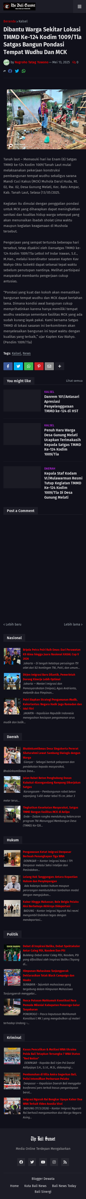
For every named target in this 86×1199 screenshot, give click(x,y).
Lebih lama (72, 624)
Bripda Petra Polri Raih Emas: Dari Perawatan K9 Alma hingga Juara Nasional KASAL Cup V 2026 (51, 654)
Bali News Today (64, 1186)
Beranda (9, 21)
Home (14, 1186)
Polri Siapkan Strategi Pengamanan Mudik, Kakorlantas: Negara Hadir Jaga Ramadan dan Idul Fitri (52, 704)
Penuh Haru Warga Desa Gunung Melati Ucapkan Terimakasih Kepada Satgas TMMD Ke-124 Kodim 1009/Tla (62, 442)
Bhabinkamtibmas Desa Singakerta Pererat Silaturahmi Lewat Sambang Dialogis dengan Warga (51, 753)
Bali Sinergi (43, 1192)
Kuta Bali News (35, 1186)
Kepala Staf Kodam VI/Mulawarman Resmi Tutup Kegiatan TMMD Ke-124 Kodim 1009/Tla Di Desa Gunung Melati (63, 485)
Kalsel (23, 21)
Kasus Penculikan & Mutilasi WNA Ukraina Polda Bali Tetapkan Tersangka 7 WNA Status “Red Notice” (51, 1054)
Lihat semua (74, 380)
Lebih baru (13, 624)
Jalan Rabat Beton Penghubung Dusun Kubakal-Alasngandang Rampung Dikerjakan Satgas (51, 782)
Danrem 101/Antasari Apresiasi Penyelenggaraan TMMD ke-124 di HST (61, 403)
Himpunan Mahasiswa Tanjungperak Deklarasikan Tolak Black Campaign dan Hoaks (48, 975)
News (27, 353)
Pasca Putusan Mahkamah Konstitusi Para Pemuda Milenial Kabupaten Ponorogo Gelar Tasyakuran (51, 1005)
